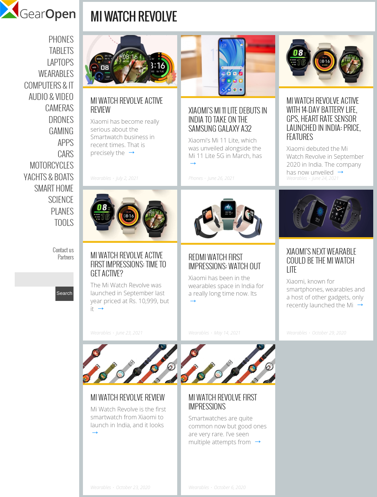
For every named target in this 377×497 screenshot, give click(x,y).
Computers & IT (49, 85)
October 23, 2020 (133, 487)
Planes (62, 211)
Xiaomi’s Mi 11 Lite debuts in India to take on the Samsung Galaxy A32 (227, 119)
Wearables (56, 73)
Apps (66, 142)
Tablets (61, 50)
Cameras (59, 107)
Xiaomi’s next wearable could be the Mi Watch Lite (321, 260)
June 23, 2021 (129, 333)
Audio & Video (51, 96)
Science (61, 199)
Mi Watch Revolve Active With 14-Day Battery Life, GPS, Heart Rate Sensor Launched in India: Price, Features (324, 118)
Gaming (61, 130)
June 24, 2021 (325, 178)
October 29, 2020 (329, 333)
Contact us (63, 249)
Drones (61, 119)
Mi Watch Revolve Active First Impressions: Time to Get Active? (128, 264)
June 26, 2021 (221, 178)
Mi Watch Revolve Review (127, 397)
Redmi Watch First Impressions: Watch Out (224, 261)
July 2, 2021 (127, 178)
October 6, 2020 (230, 487)
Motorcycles (52, 165)
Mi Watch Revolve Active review (126, 105)
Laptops (60, 62)
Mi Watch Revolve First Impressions (222, 401)
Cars (66, 153)
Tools (64, 222)
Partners (66, 257)
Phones (61, 39)
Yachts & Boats (49, 176)
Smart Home (54, 188)
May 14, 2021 (227, 333)
